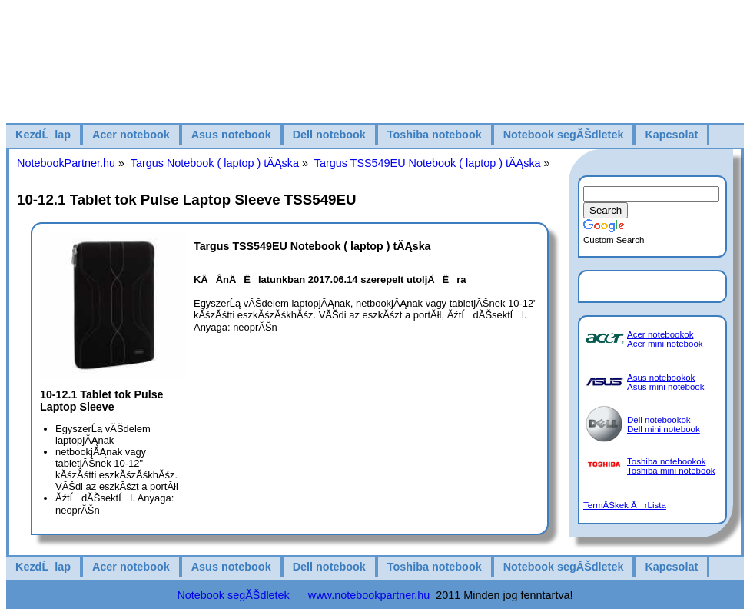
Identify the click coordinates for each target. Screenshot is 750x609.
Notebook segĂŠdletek (563, 134)
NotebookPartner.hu (66, 163)
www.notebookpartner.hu (369, 595)
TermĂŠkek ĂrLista (624, 505)
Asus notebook (231, 134)
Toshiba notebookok (666, 461)
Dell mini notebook (663, 429)
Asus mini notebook (666, 386)
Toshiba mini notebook (671, 470)
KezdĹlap (43, 134)
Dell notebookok (659, 419)
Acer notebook (131, 134)
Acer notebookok (660, 334)
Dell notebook (329, 134)
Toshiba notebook (434, 134)
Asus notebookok (661, 377)
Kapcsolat (671, 134)
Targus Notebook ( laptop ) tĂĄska (215, 163)
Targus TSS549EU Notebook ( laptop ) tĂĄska (427, 163)
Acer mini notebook (665, 343)
